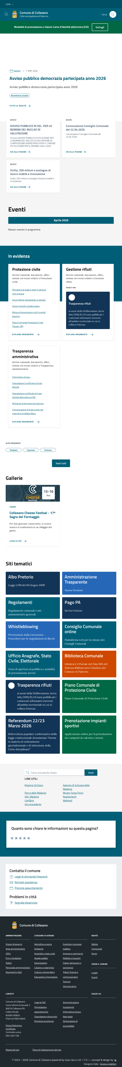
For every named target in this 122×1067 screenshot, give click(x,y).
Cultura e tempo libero (44, 972)
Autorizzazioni (40, 963)
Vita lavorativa (69, 986)
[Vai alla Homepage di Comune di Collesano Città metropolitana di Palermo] (31, 14)
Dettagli (100, 27)
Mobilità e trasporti (72, 958)
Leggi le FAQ (40, 1002)
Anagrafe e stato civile (44, 953)
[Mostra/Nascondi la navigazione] (6, 14)
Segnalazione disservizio (45, 1016)
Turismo (48, 449)
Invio (91, 773)
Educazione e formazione (46, 977)
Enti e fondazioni (13, 958)
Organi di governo (14, 944)
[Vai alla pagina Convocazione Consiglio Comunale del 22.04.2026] (76, 150)
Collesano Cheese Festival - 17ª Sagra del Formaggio (32, 515)
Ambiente (38, 949)
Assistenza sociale (19, 95)
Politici (9, 963)
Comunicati (97, 949)
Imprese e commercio (73, 953)
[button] (10, 4)
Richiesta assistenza (44, 1021)
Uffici (8, 953)
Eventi (95, 977)
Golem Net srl (71, 1060)
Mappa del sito (12, 1050)
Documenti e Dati (14, 972)
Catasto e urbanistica (44, 967)
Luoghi (95, 972)
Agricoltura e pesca (43, 944)
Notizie (95, 944)
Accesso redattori (108, 1064)
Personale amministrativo (18, 967)
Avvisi (94, 953)
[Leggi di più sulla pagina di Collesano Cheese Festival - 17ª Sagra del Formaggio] (18, 541)
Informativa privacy (72, 1012)
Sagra (13, 506)
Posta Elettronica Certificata (14, 1027)
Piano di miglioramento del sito (47, 1050)
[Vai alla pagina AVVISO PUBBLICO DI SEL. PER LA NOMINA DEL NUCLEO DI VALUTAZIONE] (20, 150)
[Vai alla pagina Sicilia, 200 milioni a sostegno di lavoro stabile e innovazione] (20, 186)
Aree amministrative (15, 949)
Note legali (68, 1016)
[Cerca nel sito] (112, 14)
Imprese (31, 449)
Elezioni (13, 449)
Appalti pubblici (41, 958)
